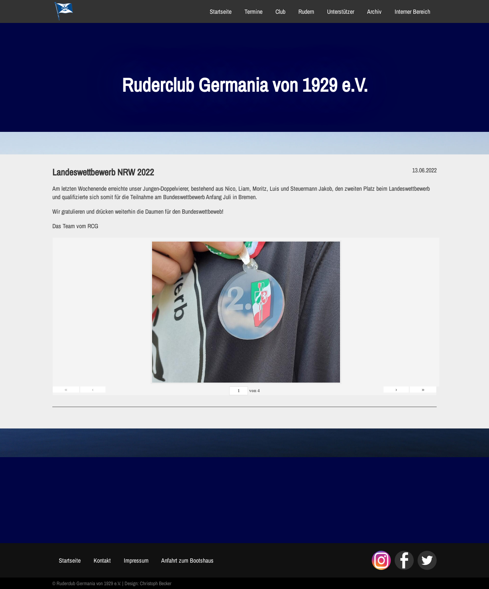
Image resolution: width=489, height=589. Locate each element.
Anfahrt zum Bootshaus (189, 560)
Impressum (137, 560)
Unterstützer (339, 11)
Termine (252, 11)
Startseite (219, 11)
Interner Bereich (411, 11)
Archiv (373, 11)
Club (279, 11)
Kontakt (103, 560)
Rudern (305, 11)
